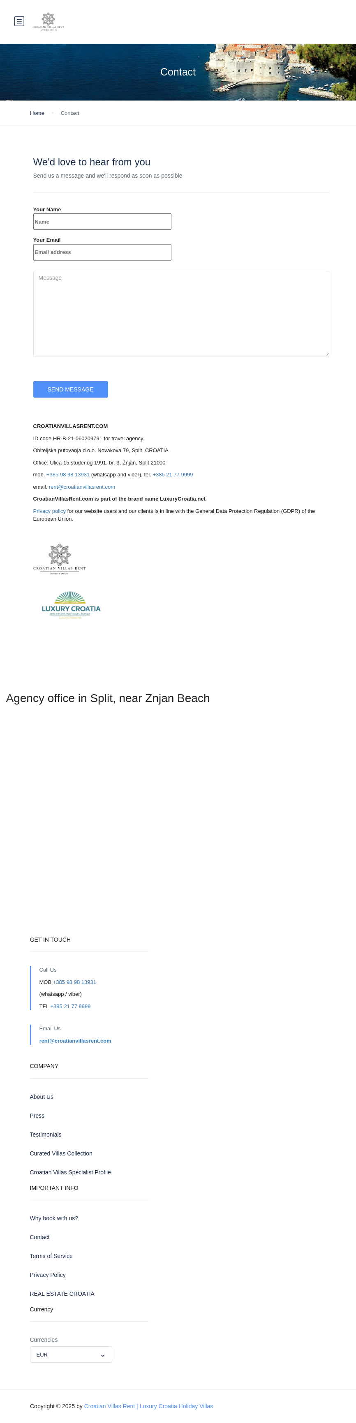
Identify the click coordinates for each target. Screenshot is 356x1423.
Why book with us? (54, 1218)
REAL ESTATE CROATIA (62, 1293)
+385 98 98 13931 (68, 474)
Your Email (102, 246)
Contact (40, 1237)
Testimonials (46, 1134)
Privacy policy (49, 511)
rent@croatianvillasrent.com (82, 487)
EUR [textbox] (42, 1355)
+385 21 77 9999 (173, 474)
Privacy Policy (48, 1275)
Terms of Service (51, 1256)
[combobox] (71, 1354)
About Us (42, 1097)
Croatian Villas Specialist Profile (70, 1172)
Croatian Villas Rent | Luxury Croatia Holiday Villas (148, 1406)
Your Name (102, 215)
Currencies (44, 1339)
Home (37, 113)
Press (37, 1115)
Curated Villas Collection (61, 1153)
